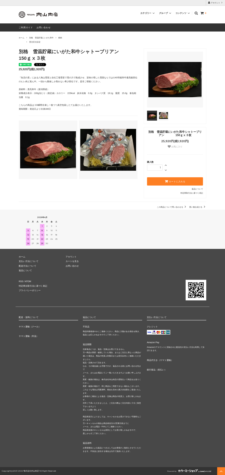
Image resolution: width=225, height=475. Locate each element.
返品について (197, 189)
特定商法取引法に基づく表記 (33, 286)
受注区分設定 (34, 42)
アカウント (215, 2)
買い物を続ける (197, 207)
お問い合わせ (44, 27)
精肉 (60, 38)
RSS (21, 281)
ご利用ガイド (26, 27)
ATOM (28, 281)
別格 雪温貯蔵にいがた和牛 (41, 38)
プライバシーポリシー (30, 290)
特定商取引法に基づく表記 (191, 193)
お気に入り (175, 146)
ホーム (21, 38)
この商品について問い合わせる (172, 207)
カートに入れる (175, 181)
